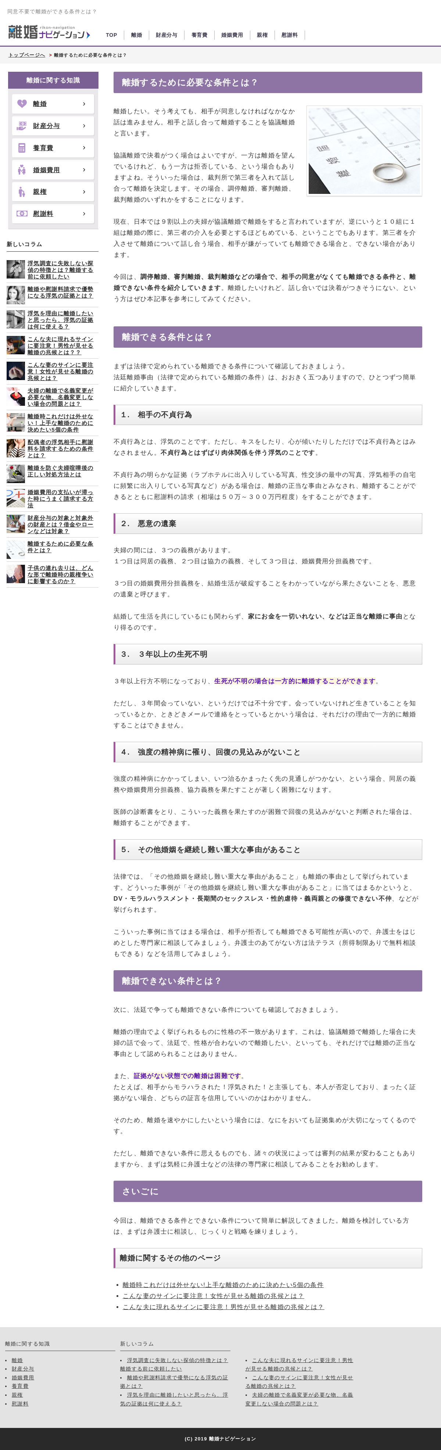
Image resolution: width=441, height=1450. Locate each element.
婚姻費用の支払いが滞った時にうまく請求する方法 (60, 498)
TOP (111, 35)
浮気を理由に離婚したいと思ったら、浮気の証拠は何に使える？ (60, 320)
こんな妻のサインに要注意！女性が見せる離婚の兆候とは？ (213, 1296)
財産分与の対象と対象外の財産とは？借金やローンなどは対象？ (60, 524)
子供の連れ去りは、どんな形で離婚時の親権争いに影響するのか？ (60, 574)
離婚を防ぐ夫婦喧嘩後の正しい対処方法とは (60, 471)
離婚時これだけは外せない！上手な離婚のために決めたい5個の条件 (60, 423)
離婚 (136, 35)
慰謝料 (290, 35)
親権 (262, 35)
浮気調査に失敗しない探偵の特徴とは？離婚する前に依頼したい (60, 270)
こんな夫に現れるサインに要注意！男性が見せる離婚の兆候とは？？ (60, 345)
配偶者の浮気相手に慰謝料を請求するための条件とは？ (60, 448)
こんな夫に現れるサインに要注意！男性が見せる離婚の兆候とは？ (224, 1307)
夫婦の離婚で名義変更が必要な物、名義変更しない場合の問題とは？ (60, 397)
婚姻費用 (232, 35)
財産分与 (167, 35)
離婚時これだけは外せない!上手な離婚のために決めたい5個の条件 (223, 1284)
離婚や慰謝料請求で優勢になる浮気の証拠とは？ (60, 292)
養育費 (199, 35)
